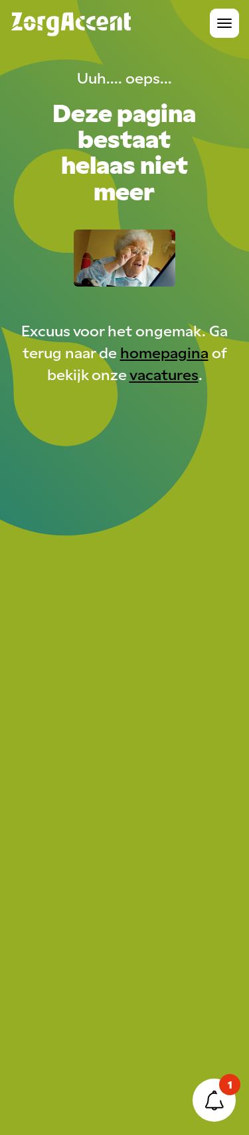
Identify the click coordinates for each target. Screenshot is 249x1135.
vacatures (164, 374)
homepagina (164, 352)
